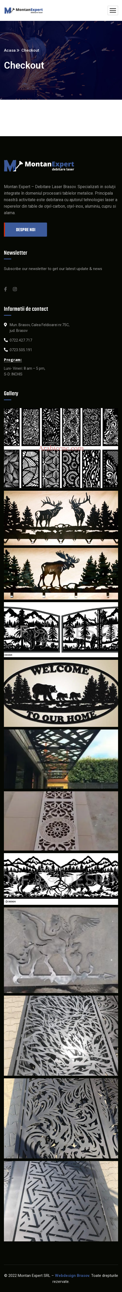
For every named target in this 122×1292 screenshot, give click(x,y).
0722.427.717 (21, 340)
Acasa (10, 50)
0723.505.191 (21, 350)
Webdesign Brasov (72, 1275)
